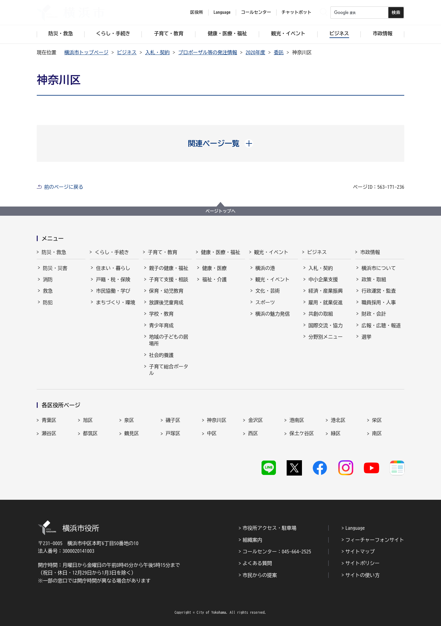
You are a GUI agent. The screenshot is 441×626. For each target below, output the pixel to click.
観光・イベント (271, 252)
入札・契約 (157, 52)
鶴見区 (131, 433)
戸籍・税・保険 (113, 279)
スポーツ (265, 302)
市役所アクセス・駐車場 (269, 527)
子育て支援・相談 (168, 279)
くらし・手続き (112, 252)
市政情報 (370, 252)
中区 (212, 433)
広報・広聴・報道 (381, 325)
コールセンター (256, 12)
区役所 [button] (196, 12)
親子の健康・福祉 (168, 268)
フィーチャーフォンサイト (374, 539)
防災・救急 (54, 252)
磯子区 (173, 420)
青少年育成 (161, 325)
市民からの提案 (260, 575)
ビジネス (127, 52)
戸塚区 (173, 433)
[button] (220, 143)
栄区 (377, 420)
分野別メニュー (325, 336)
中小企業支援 (323, 279)
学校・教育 (161, 313)
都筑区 (90, 433)
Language (355, 527)
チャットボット (296, 12)
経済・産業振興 (325, 290)
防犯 (48, 302)
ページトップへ (220, 211)
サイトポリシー (362, 563)
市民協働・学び (113, 290)
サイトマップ (360, 551)
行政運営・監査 (378, 290)
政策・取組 (373, 279)
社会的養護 (161, 355)
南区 (377, 433)
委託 (279, 52)
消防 (48, 279)
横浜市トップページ (86, 52)
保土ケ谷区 (301, 433)
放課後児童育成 (166, 302)
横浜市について (378, 268)
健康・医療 (214, 268)
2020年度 (255, 52)
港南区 (296, 420)
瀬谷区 (49, 433)
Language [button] (222, 12)
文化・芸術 (267, 290)
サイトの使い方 (362, 575)
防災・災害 (55, 268)
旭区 (88, 420)
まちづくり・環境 (115, 302)
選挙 (366, 336)
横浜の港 (265, 268)
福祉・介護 (214, 279)
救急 (48, 290)
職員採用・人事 (378, 302)
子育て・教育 (162, 252)
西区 (253, 433)
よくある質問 (257, 563)
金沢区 (255, 420)
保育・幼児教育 (166, 290)
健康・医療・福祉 (220, 252)
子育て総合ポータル (168, 370)
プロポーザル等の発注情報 (207, 52)
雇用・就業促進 (325, 302)
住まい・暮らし (113, 268)
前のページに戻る (63, 186)
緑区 (336, 433)
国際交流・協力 (325, 325)
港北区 (338, 420)
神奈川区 (217, 420)
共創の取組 (320, 313)
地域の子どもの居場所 (168, 340)
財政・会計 (373, 313)
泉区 (129, 420)
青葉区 (49, 420)
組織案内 (252, 539)
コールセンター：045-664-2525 (277, 551)
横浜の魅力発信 (272, 313)
